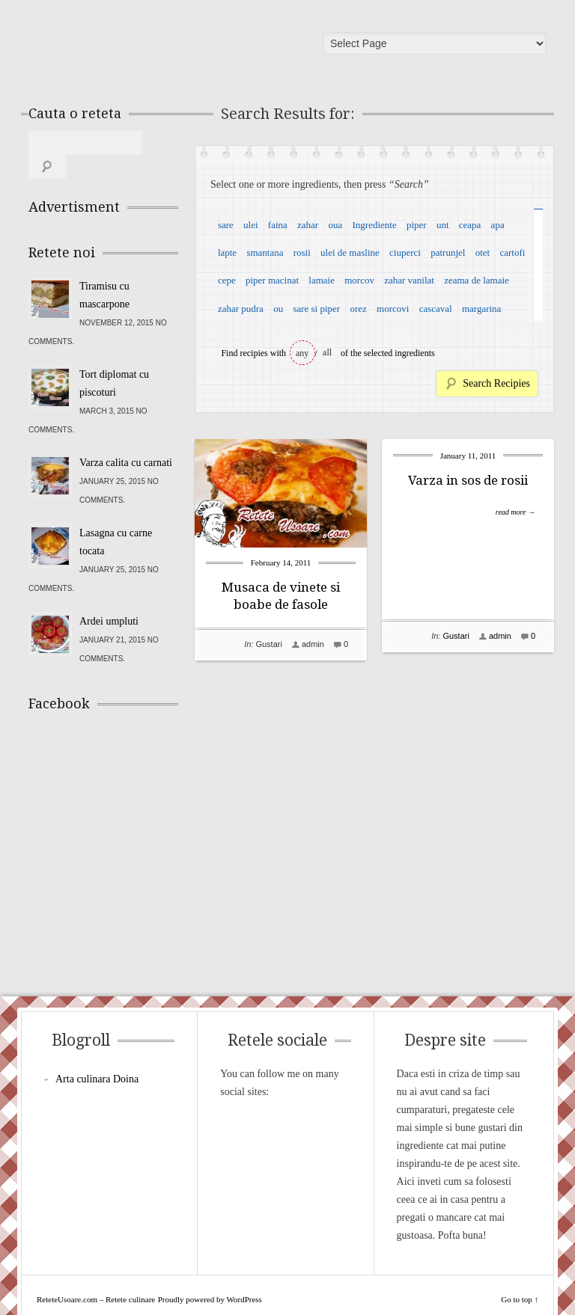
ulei (250, 224)
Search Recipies (496, 383)
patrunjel (448, 252)
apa (498, 224)
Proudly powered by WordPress (210, 1275)
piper (417, 224)
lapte (227, 252)
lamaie (321, 280)
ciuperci (405, 252)
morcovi (393, 308)
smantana (264, 252)
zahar (307, 224)
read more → (515, 512)
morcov (359, 280)
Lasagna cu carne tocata (115, 518)
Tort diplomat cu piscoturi (114, 359)
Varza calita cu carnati (125, 438)
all (327, 352)
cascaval (435, 308)
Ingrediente (374, 224)
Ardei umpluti (109, 597)
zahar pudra (241, 308)
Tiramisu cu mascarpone (104, 271)
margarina (481, 308)
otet (482, 252)
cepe (227, 280)
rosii (302, 252)
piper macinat (272, 280)
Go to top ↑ (519, 1275)
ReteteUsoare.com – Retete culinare (136, 47)
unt (442, 224)
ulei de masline (350, 252)
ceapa (470, 224)
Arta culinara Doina (97, 1055)
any (302, 353)
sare (226, 224)
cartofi (512, 252)
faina (278, 224)
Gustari (268, 644)
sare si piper (316, 308)
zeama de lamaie (476, 280)
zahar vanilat (409, 280)
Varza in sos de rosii (468, 480)
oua (335, 224)
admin (313, 644)
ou (278, 308)
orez (358, 308)
